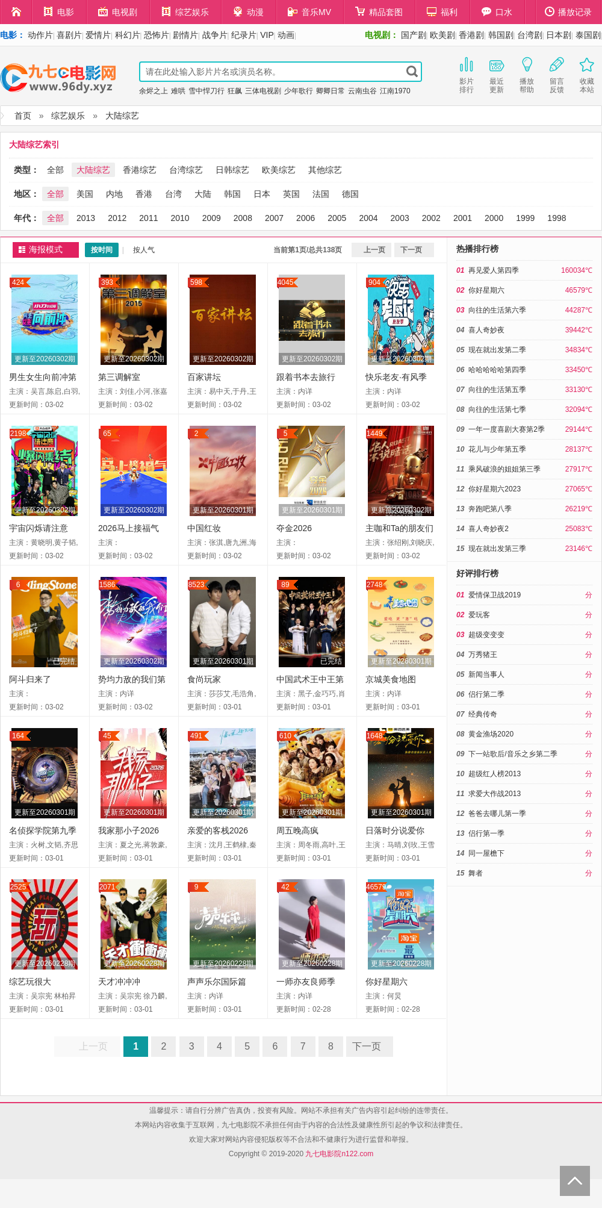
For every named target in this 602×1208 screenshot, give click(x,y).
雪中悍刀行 (206, 91)
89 (285, 585)
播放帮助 (526, 74)
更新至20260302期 (44, 359)
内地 (114, 194)
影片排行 (466, 74)
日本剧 (558, 35)
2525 (18, 887)
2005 (336, 218)
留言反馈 (556, 74)
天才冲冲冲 (119, 981)
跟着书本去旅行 (305, 377)
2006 (305, 218)
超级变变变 (486, 634)
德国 (350, 194)
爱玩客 (479, 615)
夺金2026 (294, 528)
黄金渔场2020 (491, 734)
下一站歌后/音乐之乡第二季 (512, 754)
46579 (376, 887)
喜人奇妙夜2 (488, 529)
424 (18, 282)
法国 (320, 194)
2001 (462, 218)
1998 (556, 218)
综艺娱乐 (185, 12)
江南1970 (395, 91)
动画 (286, 35)
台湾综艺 (186, 170)
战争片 (215, 35)
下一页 (411, 250)
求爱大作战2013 (494, 793)
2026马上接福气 (128, 528)
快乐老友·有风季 (396, 377)
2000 (494, 218)
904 (374, 282)
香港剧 (471, 35)
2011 (148, 218)
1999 (525, 218)
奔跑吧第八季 (490, 509)
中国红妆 (204, 528)
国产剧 (413, 35)
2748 (375, 585)
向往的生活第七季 (497, 409)
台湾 (173, 194)
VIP (267, 35)
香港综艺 (140, 170)
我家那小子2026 (128, 830)
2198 (18, 433)
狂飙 (235, 91)
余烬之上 (153, 91)
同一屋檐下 (486, 853)
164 (18, 736)
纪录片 (243, 35)
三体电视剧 (263, 91)
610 (285, 736)
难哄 (178, 91)
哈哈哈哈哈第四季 (497, 370)
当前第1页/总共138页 (307, 250)
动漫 (248, 12)
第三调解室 (119, 377)
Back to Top (575, 1181)
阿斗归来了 (30, 679)
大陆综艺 (122, 115)
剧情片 (185, 35)
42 (285, 887)
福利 (442, 12)
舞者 (475, 873)
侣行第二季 (486, 694)
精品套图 (379, 12)
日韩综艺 (232, 170)
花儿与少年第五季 (497, 449)
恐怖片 (156, 35)
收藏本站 (587, 74)
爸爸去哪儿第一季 (497, 813)
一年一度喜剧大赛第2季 (506, 429)
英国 (291, 194)
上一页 (374, 250)
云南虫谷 (362, 91)
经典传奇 (482, 714)
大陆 (202, 194)
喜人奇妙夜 (486, 330)
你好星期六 (386, 981)
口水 (497, 12)
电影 (58, 12)
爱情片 (98, 35)
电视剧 (117, 12)
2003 (400, 218)
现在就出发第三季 (497, 548)
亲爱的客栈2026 (217, 830)
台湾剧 (529, 35)
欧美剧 (442, 35)
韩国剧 (501, 35)
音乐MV (309, 12)
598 (196, 282)
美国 (84, 194)
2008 (243, 218)
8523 (196, 585)
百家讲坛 (204, 377)
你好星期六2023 (494, 489)
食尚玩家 (204, 679)
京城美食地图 (390, 679)
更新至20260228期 (44, 963)
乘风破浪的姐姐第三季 (504, 469)
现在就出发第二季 (497, 350)
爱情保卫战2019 (494, 595)
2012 (117, 218)
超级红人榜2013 (494, 774)
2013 (85, 218)
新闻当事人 (486, 674)
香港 (143, 194)
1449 (375, 433)
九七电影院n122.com (339, 1154)
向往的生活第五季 (497, 389)
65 (107, 433)
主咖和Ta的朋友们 (399, 528)
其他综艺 (325, 170)
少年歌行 (298, 91)
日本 (261, 194)
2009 (211, 218)
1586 (107, 585)
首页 (22, 115)
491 (196, 736)
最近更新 (496, 74)
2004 (368, 218)
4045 (286, 282)
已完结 (64, 661)
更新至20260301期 (223, 510)
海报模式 (46, 249)
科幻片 (127, 35)
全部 (55, 170)
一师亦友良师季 (305, 981)
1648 (375, 736)
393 (107, 282)
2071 (107, 887)
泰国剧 (588, 35)
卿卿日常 (330, 91)
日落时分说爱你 (394, 830)
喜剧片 (69, 35)
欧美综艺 (279, 170)
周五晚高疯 (297, 830)
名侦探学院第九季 (42, 830)
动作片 (40, 35)
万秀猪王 (482, 654)
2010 (179, 218)
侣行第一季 (486, 833)
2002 (431, 218)
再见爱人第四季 (493, 270)
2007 (274, 218)
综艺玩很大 (30, 981)
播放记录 (568, 12)
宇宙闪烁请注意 (38, 528)
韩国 (232, 194)
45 (107, 736)
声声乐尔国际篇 (216, 981)
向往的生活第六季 (497, 310)
